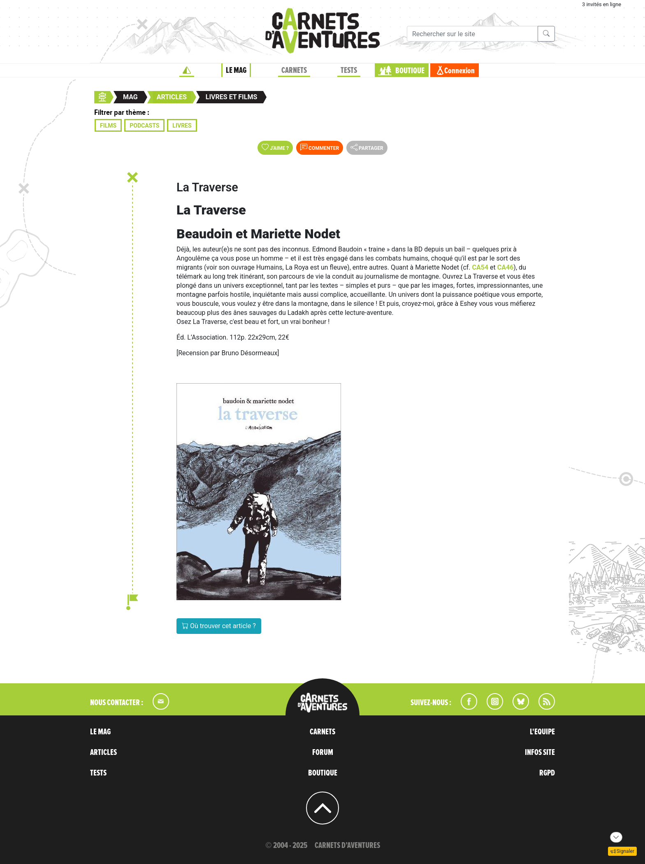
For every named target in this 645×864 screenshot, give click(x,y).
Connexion (459, 71)
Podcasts (144, 125)
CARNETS (294, 70)
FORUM (322, 752)
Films (108, 125)
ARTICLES (103, 752)
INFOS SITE (540, 752)
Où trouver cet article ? (219, 626)
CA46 (505, 267)
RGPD (547, 773)
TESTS (349, 70)
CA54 (481, 267)
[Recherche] (472, 34)
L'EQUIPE (542, 732)
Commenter (319, 147)
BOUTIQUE (410, 71)
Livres (181, 125)
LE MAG (236, 70)
